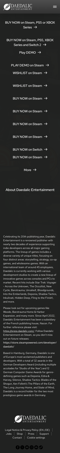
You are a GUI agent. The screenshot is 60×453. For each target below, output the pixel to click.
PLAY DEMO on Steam (30, 65)
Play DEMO (30, 52)
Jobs (9, 433)
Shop (20, 433)
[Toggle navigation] (55, 6)
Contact (17, 437)
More (30, 170)
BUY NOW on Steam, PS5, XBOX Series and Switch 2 (30, 42)
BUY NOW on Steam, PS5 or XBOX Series (30, 24)
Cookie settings (36, 437)
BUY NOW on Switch (30, 149)
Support (44, 433)
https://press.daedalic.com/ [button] (18, 331)
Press (31, 433)
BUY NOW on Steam (30, 98)
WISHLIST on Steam (30, 73)
